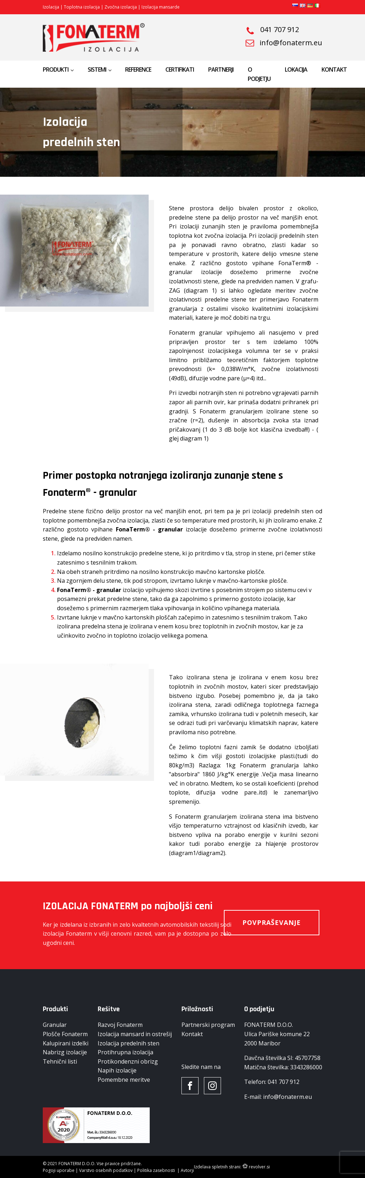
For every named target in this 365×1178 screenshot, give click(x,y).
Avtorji (187, 1170)
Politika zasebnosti (156, 1170)
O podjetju (259, 74)
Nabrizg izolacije (65, 1052)
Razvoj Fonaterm (120, 1025)
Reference (138, 69)
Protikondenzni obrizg (128, 1061)
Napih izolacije (117, 1070)
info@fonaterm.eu (290, 42)
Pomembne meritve (124, 1080)
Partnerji (220, 69)
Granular (55, 1025)
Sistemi (97, 69)
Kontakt (334, 69)
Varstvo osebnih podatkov (106, 1170)
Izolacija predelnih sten (128, 1043)
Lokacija (296, 69)
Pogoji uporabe (58, 1170)
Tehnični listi (60, 1061)
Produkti (55, 69)
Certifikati (179, 69)
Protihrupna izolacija (125, 1052)
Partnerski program (208, 1025)
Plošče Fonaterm (65, 1034)
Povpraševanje (271, 922)
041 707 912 (279, 29)
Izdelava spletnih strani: (217, 1167)
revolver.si (259, 1167)
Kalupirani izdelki (65, 1043)
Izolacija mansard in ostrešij (135, 1034)
